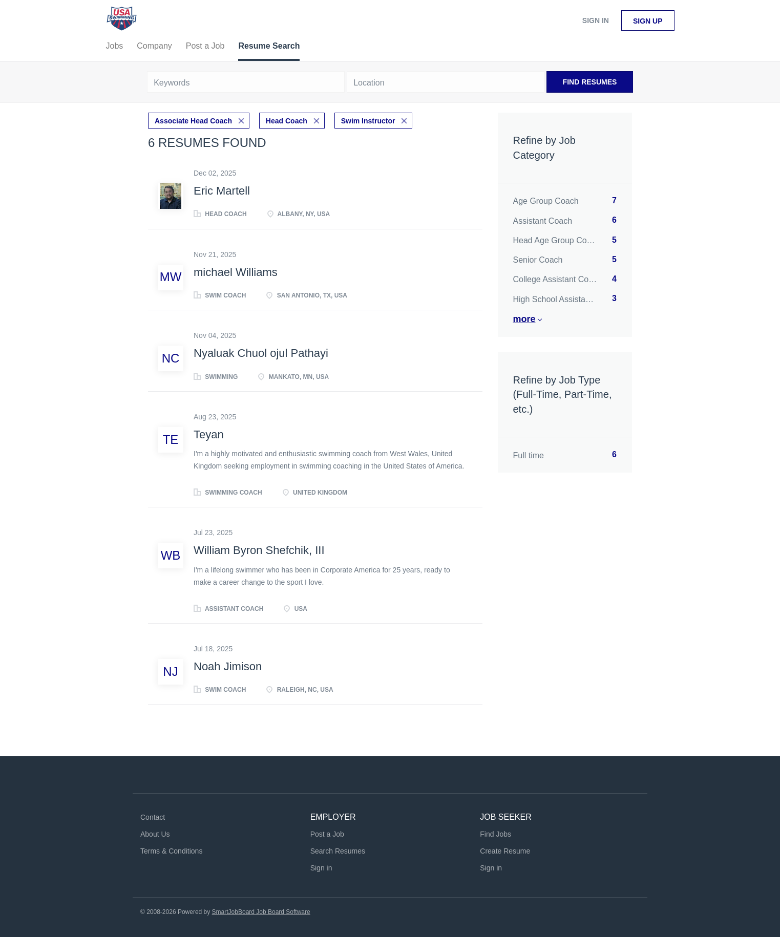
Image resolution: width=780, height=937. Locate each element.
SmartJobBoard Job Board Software (261, 911)
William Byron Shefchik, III (259, 550)
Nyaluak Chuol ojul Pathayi (261, 353)
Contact (152, 817)
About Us (155, 834)
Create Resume (505, 851)
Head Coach (286, 121)
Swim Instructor (368, 121)
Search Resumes (337, 851)
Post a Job (327, 834)
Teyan (209, 434)
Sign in (595, 20)
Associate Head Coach (193, 121)
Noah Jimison (228, 666)
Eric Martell (222, 190)
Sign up (648, 21)
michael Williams (236, 272)
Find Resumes (590, 82)
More (524, 319)
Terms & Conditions (171, 851)
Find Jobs (495, 834)
